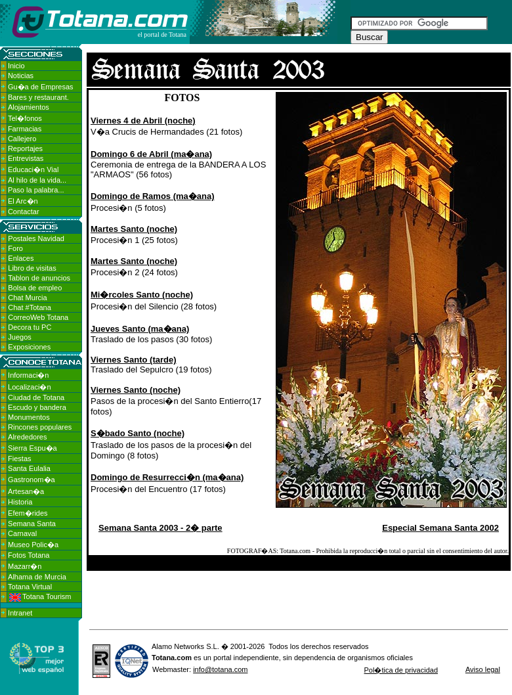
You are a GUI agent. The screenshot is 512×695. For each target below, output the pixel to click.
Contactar (23, 211)
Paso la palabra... (36, 190)
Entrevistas (25, 158)
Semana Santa (32, 523)
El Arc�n (23, 201)
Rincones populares (40, 427)
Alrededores (27, 437)
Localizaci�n (29, 387)
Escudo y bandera (37, 407)
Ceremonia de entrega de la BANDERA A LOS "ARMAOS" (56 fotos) (178, 164)
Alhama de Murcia (37, 577)
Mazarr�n (24, 566)
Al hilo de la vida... (37, 180)
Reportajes (25, 148)
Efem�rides (28, 513)
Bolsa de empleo (35, 288)
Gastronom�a (31, 479)
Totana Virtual (30, 587)
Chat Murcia (27, 298)
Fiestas (19, 458)
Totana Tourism (40, 596)
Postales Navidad (36, 238)
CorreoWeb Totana (38, 317)
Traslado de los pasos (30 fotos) (151, 334)
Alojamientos (28, 107)
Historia (20, 502)
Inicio (16, 66)
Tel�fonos (25, 118)
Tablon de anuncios (39, 278)
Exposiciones (29, 347)
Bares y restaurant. (38, 97)
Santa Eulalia (29, 468)
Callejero (22, 139)
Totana (163, 657)
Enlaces (20, 258)
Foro (15, 248)
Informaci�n (28, 375)
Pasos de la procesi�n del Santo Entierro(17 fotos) (176, 400)
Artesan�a (26, 491)
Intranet (20, 613)
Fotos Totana (28, 555)
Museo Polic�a (33, 545)
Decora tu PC (29, 327)
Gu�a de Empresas (41, 87)
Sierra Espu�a (32, 448)
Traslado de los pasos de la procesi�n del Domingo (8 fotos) (171, 444)
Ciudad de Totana (36, 397)
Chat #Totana (29, 307)
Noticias (20, 75)
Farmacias (24, 129)
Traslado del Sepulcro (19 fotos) (151, 364)
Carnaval (22, 533)
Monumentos (29, 417)
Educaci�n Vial (33, 169)
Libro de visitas (32, 268)
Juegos (19, 337)
